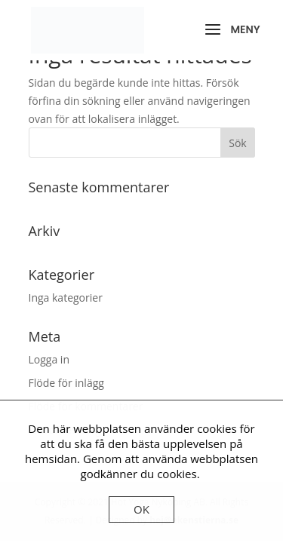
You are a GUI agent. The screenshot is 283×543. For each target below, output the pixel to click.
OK (141, 509)
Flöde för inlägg (66, 383)
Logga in (49, 359)
